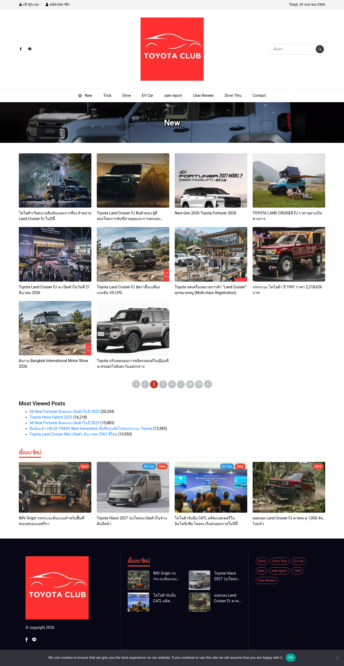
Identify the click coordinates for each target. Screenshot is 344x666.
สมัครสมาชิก (57, 4)
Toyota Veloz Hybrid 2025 (51, 417)
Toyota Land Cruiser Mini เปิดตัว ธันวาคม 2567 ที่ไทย (73, 434)
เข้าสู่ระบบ (29, 4)
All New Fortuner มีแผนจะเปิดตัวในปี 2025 (64, 411)
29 (199, 384)
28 (190, 384)
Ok (290, 658)
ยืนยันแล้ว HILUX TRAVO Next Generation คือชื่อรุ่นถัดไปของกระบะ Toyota (91, 428)
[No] (337, 657)
